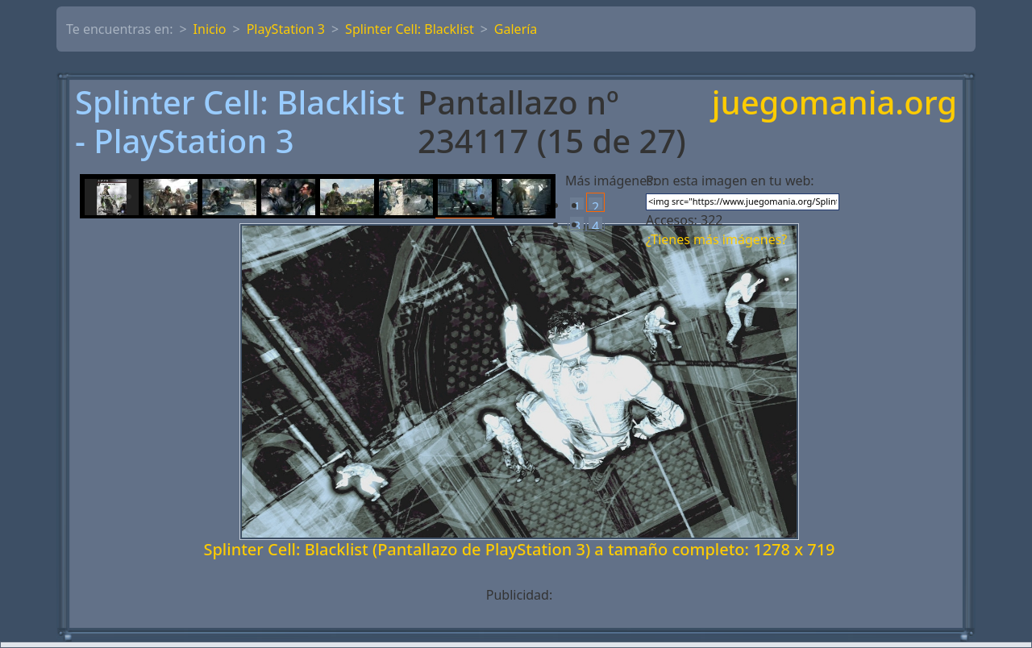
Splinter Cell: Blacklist (409, 29)
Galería (516, 29)
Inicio (210, 29)
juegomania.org (834, 103)
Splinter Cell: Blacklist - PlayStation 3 (240, 121)
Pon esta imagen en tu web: (730, 180)
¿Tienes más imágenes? (716, 239)
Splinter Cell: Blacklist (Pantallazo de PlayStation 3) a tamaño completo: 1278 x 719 (518, 549)
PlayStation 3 (286, 29)
